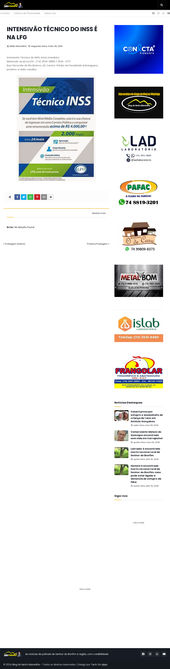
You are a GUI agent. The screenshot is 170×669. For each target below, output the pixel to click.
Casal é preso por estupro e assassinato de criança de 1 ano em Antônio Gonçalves (147, 416)
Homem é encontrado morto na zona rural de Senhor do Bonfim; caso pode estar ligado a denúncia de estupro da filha (146, 474)
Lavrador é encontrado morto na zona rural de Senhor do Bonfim (145, 452)
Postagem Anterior (15, 243)
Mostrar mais (99, 213)
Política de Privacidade (27, 13)
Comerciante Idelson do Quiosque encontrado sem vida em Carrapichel (147, 435)
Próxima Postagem (97, 243)
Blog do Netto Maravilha (26, 664)
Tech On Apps (99, 664)
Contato (5, 13)
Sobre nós (50, 13)
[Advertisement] (138, 547)
